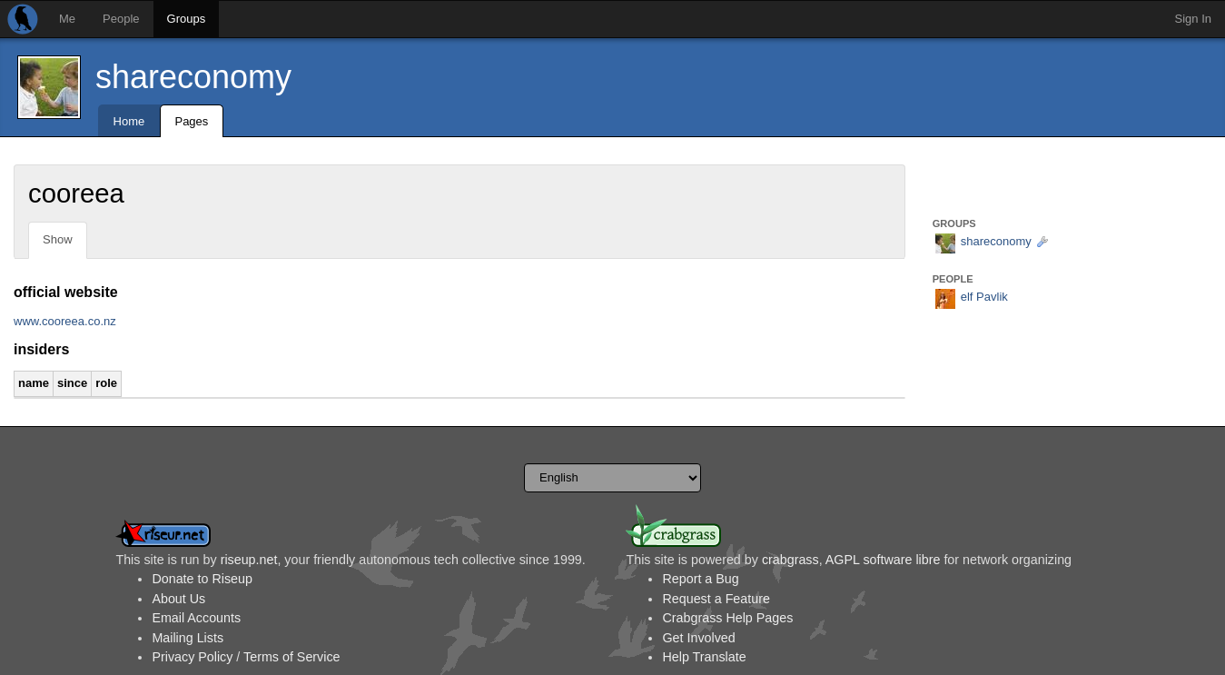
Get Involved (698, 637)
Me (67, 18)
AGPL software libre (883, 559)
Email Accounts (196, 617)
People (121, 18)
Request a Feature (715, 598)
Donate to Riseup (202, 578)
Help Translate (704, 657)
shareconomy (193, 76)
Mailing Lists (187, 637)
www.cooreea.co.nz (65, 321)
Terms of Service (291, 657)
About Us (178, 598)
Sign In (1193, 18)
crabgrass (790, 559)
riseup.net (249, 559)
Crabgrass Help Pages (727, 617)
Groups (186, 18)
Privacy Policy (192, 657)
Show (58, 239)
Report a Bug (700, 578)
